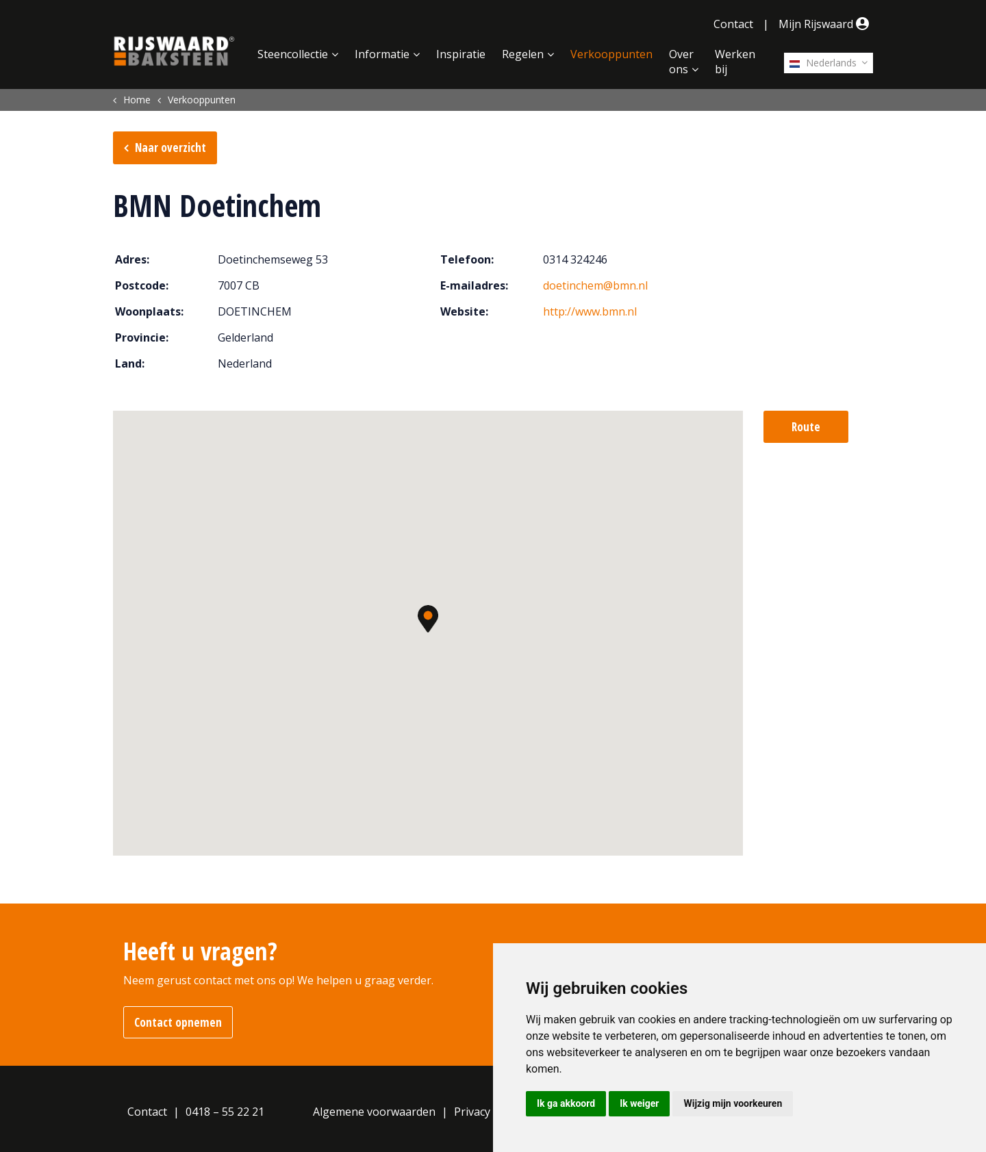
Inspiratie (460, 54)
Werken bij (735, 62)
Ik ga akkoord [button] (566, 1103)
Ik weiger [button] (639, 1103)
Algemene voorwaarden (374, 1111)
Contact (733, 23)
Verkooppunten (611, 54)
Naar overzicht (170, 147)
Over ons (681, 62)
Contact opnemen (178, 1022)
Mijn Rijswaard (826, 23)
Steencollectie (292, 54)
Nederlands (823, 62)
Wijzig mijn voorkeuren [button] (732, 1103)
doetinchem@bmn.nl (595, 285)
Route (806, 427)
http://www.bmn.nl (590, 311)
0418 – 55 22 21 (225, 1111)
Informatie (382, 54)
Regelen (523, 54)
